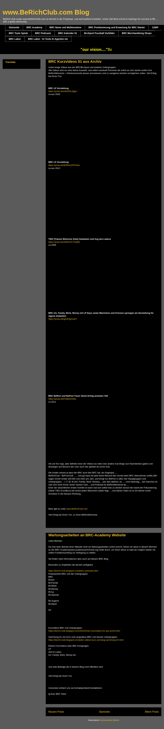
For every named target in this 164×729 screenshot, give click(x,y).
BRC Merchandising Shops (137, 33)
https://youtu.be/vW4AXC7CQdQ (64, 242)
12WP (155, 27)
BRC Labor (15, 39)
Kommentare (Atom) (109, 720)
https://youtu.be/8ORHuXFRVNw (64, 165)
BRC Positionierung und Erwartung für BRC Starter (116, 27)
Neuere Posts (56, 711)
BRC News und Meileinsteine (65, 27)
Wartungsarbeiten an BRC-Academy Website (87, 535)
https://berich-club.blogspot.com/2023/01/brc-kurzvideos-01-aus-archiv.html (84, 631)
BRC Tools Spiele (18, 33)
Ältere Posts (152, 711)
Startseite (14, 27)
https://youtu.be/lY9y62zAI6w (62, 399)
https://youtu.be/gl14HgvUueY (62, 319)
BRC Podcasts (43, 33)
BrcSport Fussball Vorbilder (99, 33)
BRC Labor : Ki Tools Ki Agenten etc (48, 39)
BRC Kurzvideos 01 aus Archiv (75, 61)
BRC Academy (34, 27)
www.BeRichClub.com (76, 509)
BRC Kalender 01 (67, 33)
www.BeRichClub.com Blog (46, 12)
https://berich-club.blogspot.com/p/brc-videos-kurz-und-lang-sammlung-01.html (85, 640)
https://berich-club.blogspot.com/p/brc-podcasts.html (73, 570)
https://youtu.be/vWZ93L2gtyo (62, 91)
